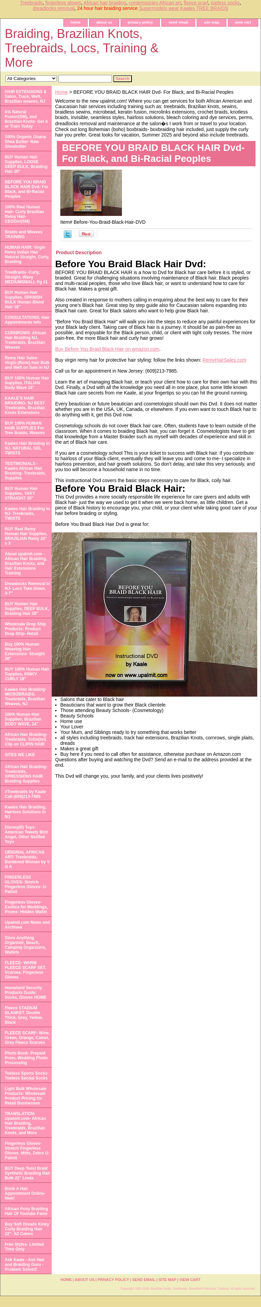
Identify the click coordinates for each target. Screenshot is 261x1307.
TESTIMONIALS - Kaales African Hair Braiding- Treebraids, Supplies (25, 470)
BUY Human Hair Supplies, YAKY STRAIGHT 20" (21, 493)
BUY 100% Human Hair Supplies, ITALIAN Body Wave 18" (27, 383)
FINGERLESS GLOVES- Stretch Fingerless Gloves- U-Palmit (26, 884)
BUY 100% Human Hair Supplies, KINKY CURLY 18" (27, 674)
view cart (243, 22)
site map (211, 22)
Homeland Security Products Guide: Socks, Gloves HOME (25, 992)
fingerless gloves (63, 2)
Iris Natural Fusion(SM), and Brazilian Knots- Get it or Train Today (26, 119)
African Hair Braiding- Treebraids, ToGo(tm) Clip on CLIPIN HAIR (26, 739)
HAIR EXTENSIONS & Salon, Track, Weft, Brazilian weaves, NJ (26, 96)
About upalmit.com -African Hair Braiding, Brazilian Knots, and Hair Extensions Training (26, 563)
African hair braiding (105, 2)
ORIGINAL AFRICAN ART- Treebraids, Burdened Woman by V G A (27, 859)
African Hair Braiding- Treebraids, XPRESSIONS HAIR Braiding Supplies (26, 774)
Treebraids (31, 2)
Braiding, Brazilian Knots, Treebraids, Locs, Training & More (82, 48)
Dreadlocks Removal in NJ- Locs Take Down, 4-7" (27, 588)
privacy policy (140, 22)
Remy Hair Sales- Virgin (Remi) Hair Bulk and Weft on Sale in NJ (27, 362)
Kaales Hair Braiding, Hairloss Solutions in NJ (25, 812)
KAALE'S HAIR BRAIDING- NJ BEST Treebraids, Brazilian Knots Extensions (25, 405)
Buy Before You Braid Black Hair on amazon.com (107, 349)
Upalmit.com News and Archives (27, 925)
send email (178, 22)
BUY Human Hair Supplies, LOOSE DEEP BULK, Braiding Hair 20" (26, 164)
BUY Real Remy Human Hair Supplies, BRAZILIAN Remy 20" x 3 (26, 536)
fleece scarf (196, 2)
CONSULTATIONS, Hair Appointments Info (27, 320)
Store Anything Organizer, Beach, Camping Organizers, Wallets (25, 945)
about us (104, 22)
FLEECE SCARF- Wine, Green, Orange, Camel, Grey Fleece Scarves (27, 1038)
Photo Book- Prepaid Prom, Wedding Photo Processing (26, 1058)
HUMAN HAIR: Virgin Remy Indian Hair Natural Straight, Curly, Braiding (27, 254)
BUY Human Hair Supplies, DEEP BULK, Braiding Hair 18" (27, 608)
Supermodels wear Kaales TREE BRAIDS (183, 8)
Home (61, 92)
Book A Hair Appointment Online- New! (25, 1193)
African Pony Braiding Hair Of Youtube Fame (26, 1211)
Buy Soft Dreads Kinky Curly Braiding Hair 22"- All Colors (27, 1229)
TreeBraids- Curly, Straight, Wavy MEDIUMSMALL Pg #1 (26, 277)
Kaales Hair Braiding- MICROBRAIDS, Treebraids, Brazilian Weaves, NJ (25, 696)
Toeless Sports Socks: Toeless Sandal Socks (27, 1075)
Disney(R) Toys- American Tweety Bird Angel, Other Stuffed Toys (26, 834)
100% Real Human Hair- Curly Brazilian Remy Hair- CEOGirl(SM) (24, 214)
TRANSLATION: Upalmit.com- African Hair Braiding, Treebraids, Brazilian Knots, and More (25, 1123)
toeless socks (225, 2)
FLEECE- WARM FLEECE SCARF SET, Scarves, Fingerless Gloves (25, 970)
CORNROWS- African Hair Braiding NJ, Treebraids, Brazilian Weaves (25, 340)
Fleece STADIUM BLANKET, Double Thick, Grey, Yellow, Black (24, 1015)
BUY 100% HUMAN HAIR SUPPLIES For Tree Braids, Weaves (25, 428)
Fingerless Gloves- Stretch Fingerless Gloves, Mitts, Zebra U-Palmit (27, 1150)
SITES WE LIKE (20, 754)
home (75, 22)
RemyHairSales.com (224, 360)
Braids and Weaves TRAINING (23, 234)
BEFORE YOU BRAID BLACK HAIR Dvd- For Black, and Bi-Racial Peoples (26, 189)
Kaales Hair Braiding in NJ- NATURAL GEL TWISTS (27, 448)
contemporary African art (155, 2)
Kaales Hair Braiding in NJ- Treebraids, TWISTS (27, 513)
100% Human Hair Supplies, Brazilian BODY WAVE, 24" (23, 719)
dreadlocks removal (53, 8)
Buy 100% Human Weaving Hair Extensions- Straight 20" (25, 651)
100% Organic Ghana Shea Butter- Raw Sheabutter (25, 141)
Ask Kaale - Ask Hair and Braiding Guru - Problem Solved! (25, 1264)
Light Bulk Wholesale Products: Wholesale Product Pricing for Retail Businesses (25, 1095)
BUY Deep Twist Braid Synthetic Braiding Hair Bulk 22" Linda (27, 1173)
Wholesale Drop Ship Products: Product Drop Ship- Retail (25, 629)
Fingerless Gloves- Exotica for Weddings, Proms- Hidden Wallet (26, 907)
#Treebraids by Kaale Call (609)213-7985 (25, 794)
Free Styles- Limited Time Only (24, 1247)
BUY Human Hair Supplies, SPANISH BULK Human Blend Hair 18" (24, 299)
